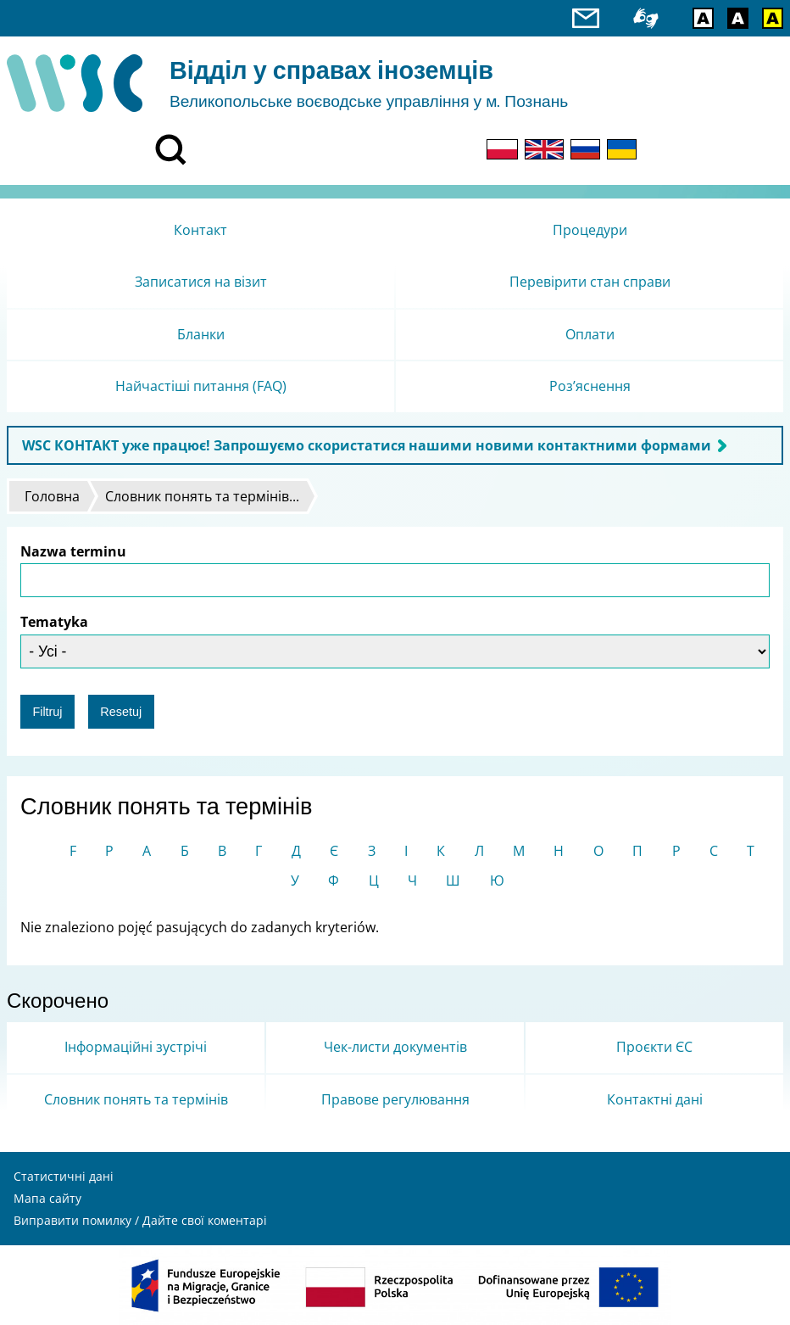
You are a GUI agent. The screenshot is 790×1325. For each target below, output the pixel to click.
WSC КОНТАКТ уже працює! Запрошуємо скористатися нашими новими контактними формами (366, 445)
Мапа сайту (47, 1198)
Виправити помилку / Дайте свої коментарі (140, 1220)
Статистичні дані (64, 1176)
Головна (52, 496)
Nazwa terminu (73, 551)
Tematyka (54, 621)
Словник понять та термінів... (202, 496)
